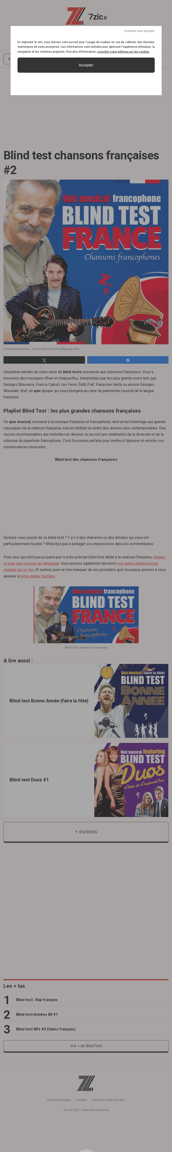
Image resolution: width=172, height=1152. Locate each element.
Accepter (86, 65)
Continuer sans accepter (139, 31)
